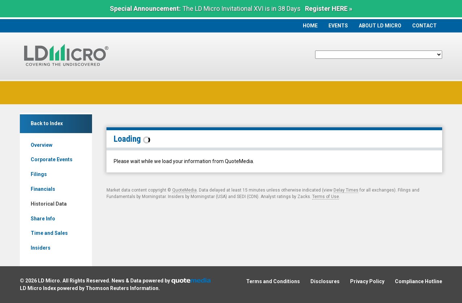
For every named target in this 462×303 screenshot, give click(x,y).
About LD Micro (380, 25)
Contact (424, 25)
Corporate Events (52, 159)
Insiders (41, 248)
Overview (41, 145)
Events (338, 25)
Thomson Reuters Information (122, 288)
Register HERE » (328, 8)
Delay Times (346, 190)
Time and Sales (49, 233)
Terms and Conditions (273, 281)
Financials (43, 189)
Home (310, 25)
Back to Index (47, 123)
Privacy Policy (367, 281)
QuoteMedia (184, 190)
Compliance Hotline (418, 281)
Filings (39, 174)
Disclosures (325, 281)
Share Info (43, 218)
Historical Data (49, 204)
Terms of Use (325, 196)
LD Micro (49, 281)
